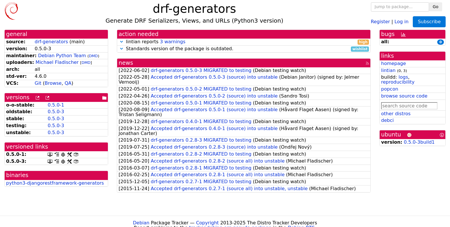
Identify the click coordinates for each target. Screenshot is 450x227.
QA (68, 83)
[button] (121, 41)
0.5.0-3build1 (419, 142)
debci (387, 120)
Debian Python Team (62, 55)
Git (38, 83)
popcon (389, 89)
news (126, 63)
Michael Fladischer (56, 62)
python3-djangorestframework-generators (55, 183)
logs (403, 77)
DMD (93, 56)
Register (380, 21)
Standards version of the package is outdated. (244, 48)
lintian (388, 70)
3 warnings (172, 41)
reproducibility (398, 82)
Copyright (207, 223)
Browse (53, 83)
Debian (141, 223)
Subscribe (429, 21)
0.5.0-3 (56, 111)
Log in (401, 21)
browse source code (404, 96)
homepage (393, 63)
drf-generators (51, 41)
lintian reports (244, 41)
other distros (395, 113)
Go (435, 6)
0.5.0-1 (56, 105)
